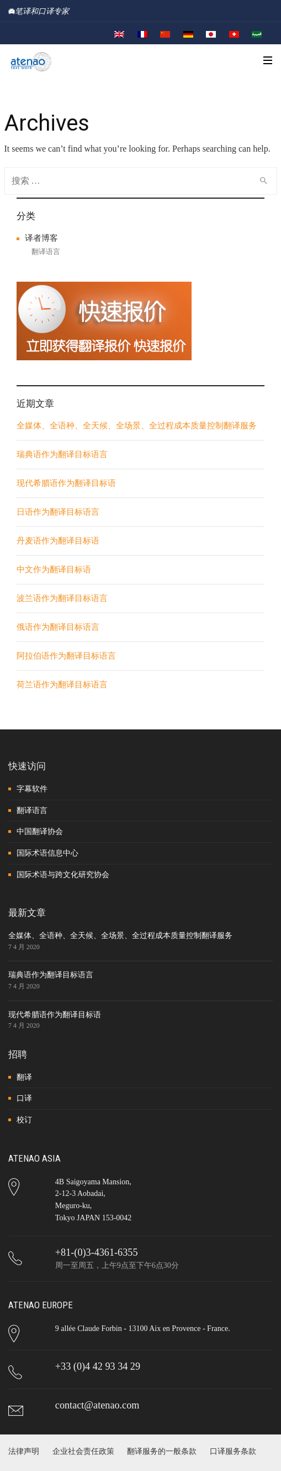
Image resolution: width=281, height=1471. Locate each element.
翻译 (24, 1077)
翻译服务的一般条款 (162, 1451)
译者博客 (41, 238)
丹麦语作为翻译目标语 (58, 540)
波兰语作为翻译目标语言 (62, 598)
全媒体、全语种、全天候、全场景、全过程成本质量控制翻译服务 (137, 425)
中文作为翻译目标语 (54, 569)
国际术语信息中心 (47, 853)
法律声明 (23, 1451)
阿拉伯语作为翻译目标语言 (66, 655)
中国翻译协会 (40, 831)
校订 (24, 1120)
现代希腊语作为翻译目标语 (66, 483)
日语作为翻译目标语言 (58, 511)
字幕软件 (32, 789)
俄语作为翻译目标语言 (58, 627)
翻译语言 (45, 251)
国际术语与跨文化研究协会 (63, 875)
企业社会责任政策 (83, 1451)
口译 (24, 1098)
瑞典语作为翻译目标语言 (62, 454)
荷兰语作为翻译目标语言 (62, 684)
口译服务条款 (233, 1451)
